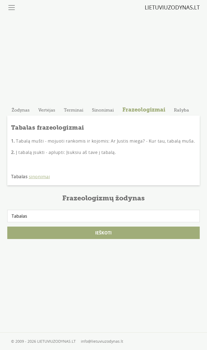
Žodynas (21, 110)
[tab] (20, 110)
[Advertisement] (103, 57)
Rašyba (181, 110)
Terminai (73, 110)
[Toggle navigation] (11, 7)
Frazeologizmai (143, 109)
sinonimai (39, 177)
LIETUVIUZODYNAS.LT (172, 7)
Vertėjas (46, 110)
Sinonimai (103, 110)
